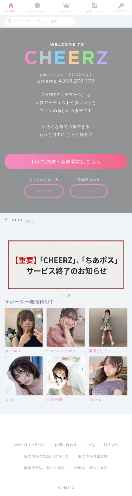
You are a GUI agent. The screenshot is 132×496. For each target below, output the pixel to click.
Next (125, 264)
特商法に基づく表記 (91, 468)
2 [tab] (69, 295)
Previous (6, 264)
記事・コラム (94, 11)
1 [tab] (63, 295)
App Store (49, 428)
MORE (29, 220)
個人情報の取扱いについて (46, 456)
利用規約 (111, 445)
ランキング (66, 11)
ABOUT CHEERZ (29, 445)
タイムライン (37, 11)
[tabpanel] (66, 264)
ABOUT (44, 191)
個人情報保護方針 (93, 456)
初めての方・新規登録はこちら (66, 161)
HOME (11, 11)
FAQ (90, 445)
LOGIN (121, 11)
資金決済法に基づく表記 (44, 468)
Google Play (81, 428)
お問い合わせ (66, 445)
